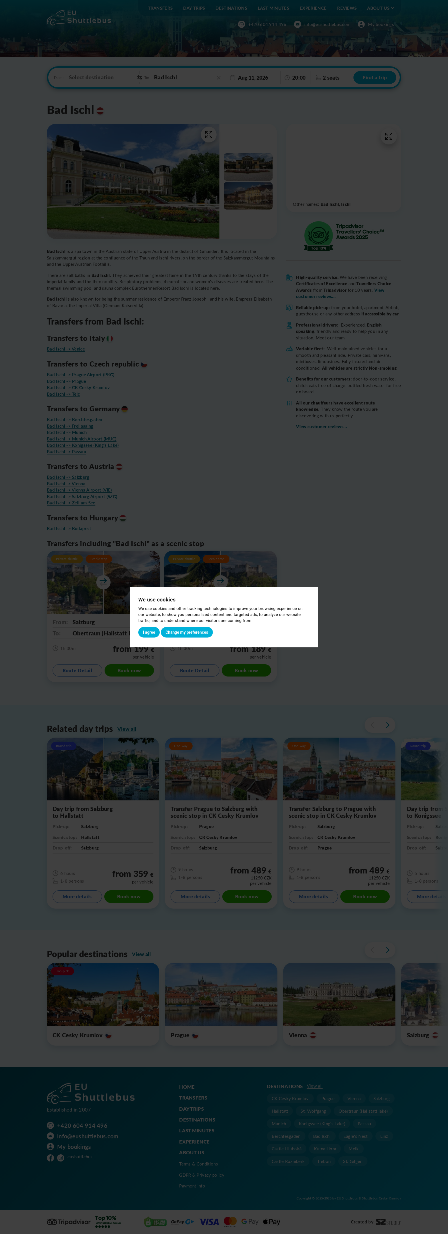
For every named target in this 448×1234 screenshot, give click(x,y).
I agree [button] (149, 632)
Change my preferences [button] (186, 632)
